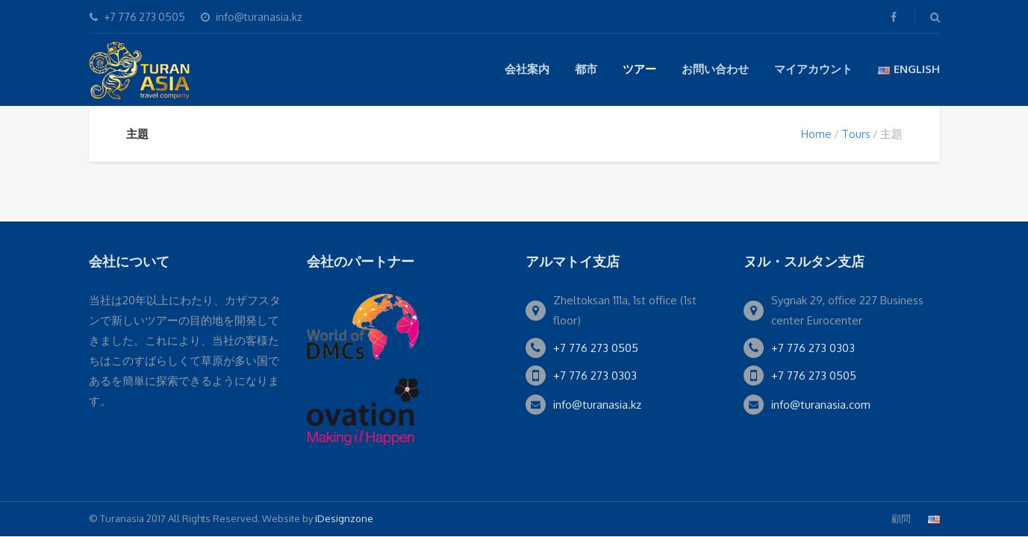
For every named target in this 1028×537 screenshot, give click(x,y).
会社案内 (527, 69)
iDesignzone (344, 518)
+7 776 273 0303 (595, 375)
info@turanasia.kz (597, 405)
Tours (855, 134)
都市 (586, 69)
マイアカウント (813, 69)
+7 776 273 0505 (595, 348)
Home (816, 134)
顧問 (901, 518)
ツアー (639, 69)
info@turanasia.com (820, 405)
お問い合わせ (715, 69)
